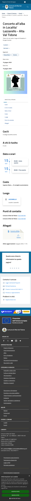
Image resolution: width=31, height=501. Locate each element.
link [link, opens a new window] (6, 488)
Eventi (20, 13)
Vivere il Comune (12, 13)
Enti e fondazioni (8, 355)
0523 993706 (22, 216)
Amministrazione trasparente (11, 473)
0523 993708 (22, 219)
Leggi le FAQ (7, 463)
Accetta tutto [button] (15, 491)
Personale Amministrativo (11, 360)
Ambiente (6, 398)
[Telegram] (20, 340)
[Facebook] (3, 340)
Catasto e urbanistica (9, 380)
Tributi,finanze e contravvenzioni (12, 395)
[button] (16, 498)
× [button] (29, 476)
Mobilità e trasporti (9, 383)
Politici (5, 358)
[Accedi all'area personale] (24, 2)
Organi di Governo (8, 348)
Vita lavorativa (7, 375)
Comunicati (7, 413)
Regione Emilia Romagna (9, 2)
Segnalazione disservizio (10, 460)
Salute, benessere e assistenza (12, 400)
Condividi (6, 45)
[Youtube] (12, 340)
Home (3, 13)
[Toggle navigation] (3, 7)
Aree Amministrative (9, 350)
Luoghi (5, 423)
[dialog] (15, 487)
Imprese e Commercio (9, 378)
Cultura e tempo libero (10, 373)
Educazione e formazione (10, 391)
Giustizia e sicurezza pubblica (11, 393)
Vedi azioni (6, 48)
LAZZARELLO (13, 199)
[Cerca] (28, 7)
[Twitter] (7, 340)
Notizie (5, 411)
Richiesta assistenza (9, 465)
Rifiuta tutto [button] (15, 495)
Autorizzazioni (7, 403)
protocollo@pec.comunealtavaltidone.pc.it (15, 449)
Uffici (5, 353)
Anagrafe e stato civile (10, 370)
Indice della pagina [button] (10, 99)
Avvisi (5, 416)
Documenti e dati (8, 363)
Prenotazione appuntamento (11, 458)
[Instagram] (16, 340)
